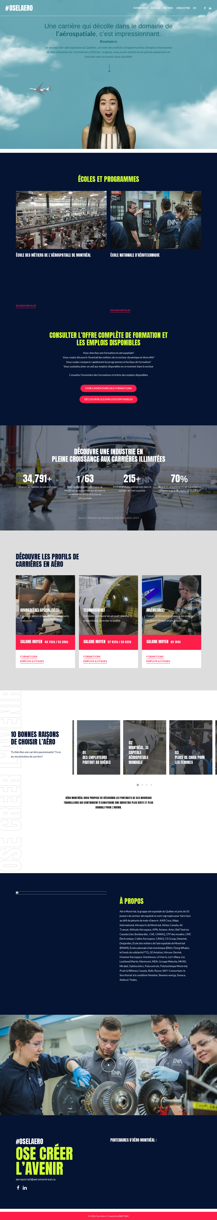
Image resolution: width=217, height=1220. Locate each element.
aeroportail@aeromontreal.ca (35, 1179)
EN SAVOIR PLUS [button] (26, 305)
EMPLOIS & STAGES (32, 661)
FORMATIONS (28, 656)
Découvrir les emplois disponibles (108, 399)
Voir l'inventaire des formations (108, 388)
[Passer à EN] (194, 8)
